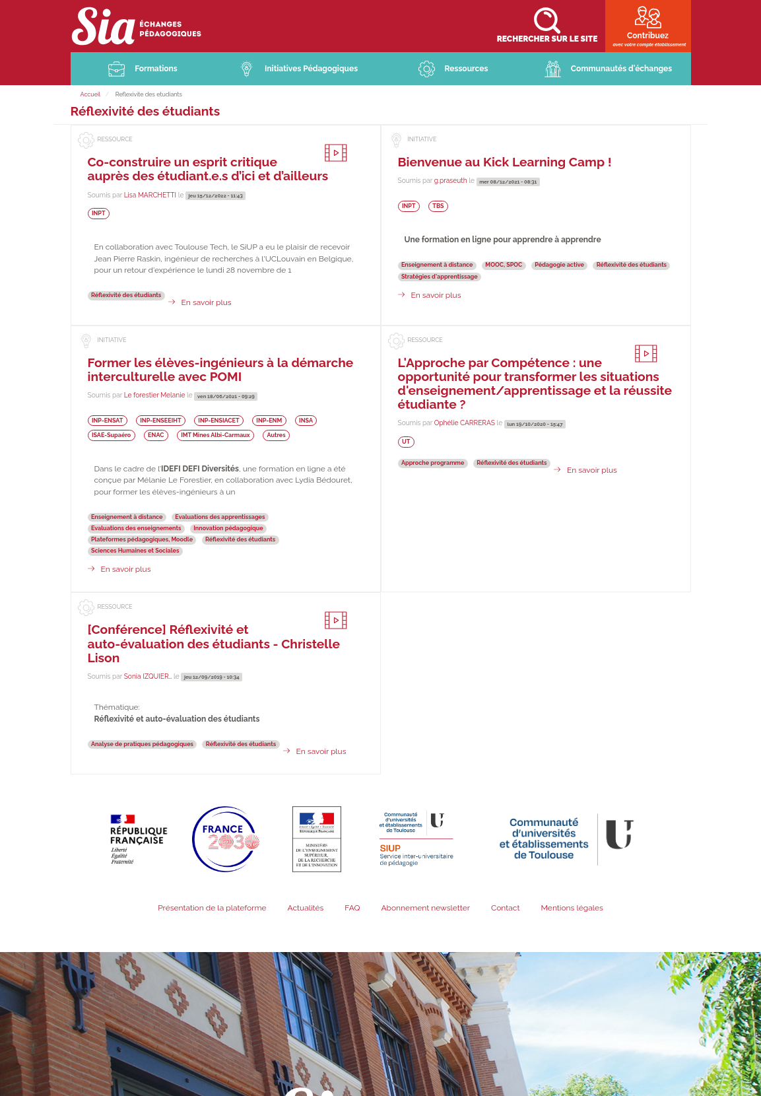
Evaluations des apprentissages (220, 517)
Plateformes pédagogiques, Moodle (142, 540)
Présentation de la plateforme (212, 909)
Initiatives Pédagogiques (311, 70)
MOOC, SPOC (503, 266)
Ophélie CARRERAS (464, 424)
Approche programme (432, 464)
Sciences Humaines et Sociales (135, 552)
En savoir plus (207, 303)
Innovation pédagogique (228, 529)
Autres (276, 436)
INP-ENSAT (107, 422)
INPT (99, 214)
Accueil (91, 95)
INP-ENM (269, 422)
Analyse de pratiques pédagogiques (142, 744)
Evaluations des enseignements (136, 529)
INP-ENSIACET (218, 422)
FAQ (352, 909)
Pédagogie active (559, 266)
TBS (438, 207)
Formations (156, 70)
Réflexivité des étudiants (126, 296)
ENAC (156, 436)
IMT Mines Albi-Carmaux (215, 436)
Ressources (466, 70)
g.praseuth (450, 182)
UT (406, 443)
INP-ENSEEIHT (160, 422)
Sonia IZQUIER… (148, 677)
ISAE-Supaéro (111, 436)
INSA (306, 422)
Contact (505, 909)
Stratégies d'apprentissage (439, 277)
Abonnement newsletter (425, 909)
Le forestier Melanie (154, 396)
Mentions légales (572, 909)
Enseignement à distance (437, 266)
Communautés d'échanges (621, 70)
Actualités (305, 909)
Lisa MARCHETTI (150, 195)
